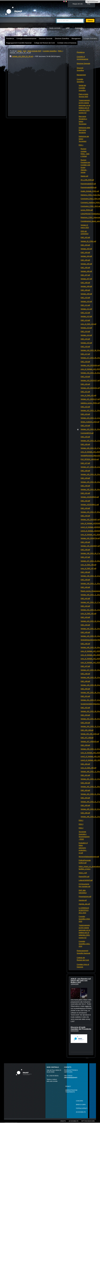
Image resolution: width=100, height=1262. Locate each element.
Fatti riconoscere (92, 2)
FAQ (88, 4)
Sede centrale (54, 28)
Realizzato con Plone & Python (11, 1122)
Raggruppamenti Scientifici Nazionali (18, 43)
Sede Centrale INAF (34, 51)
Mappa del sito (78, 4)
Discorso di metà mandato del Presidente (81, 1028)
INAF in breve (23, 28)
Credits (63, 1121)
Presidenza (10, 38)
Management (76, 38)
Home (10, 28)
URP (68, 28)
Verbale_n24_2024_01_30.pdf (21, 56)
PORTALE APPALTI (81, 1108)
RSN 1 (60, 51)
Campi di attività (39, 28)
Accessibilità (73, 1121)
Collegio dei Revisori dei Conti (44, 43)
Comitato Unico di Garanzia (66, 43)
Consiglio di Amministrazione (26, 38)
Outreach (79, 28)
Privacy (68, 1086)
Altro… (88, 1058)
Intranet (10, 33)
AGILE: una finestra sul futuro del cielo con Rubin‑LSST (81, 980)
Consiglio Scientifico (90, 38)
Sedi (24, 51)
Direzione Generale (45, 38)
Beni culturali (23, 33)
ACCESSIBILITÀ (81, 1112)
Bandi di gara (81, 1104)
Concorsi (79, 1101)
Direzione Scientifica (62, 38)
